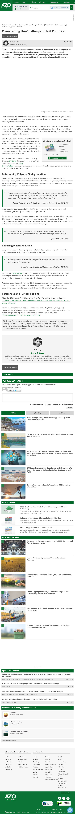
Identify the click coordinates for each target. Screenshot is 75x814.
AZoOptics (8, 764)
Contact (60, 764)
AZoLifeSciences (23, 767)
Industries (48, 769)
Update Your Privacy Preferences (17, 811)
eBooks (35, 774)
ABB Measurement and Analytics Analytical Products (22, 694)
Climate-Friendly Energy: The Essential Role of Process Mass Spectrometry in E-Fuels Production (36, 675)
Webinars (36, 767)
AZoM (6, 757)
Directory (36, 762)
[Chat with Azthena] (70, 810)
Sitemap (60, 778)
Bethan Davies (22, 44)
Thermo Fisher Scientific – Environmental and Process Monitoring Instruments (29, 679)
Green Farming (20, 25)
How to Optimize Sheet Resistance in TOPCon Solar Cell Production (29, 699)
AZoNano (8, 759)
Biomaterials (49, 25)
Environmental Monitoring (19, 731)
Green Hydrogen (50, 764)
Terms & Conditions (61, 770)
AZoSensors (21, 757)
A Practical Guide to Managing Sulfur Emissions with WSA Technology (30, 683)
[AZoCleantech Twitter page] (20, 9)
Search (60, 759)
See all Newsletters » (9, 741)
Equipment (36, 764)
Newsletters (62, 762)
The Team (48, 777)
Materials (48, 772)
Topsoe (8, 687)
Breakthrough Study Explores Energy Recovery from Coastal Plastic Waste (48, 418)
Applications (49, 767)
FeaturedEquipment (37, 413)
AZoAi (20, 762)
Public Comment (37, 405)
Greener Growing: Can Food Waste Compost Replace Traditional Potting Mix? (48, 626)
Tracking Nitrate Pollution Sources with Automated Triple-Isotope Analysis (32, 691)
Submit (69, 408)
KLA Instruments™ (11, 702)
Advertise (61, 767)
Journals (35, 777)
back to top (65, 793)
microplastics (18, 273)
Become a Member (51, 780)
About (60, 757)
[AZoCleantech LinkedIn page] (15, 9)
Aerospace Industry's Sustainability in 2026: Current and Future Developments (50, 542)
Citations (8, 374)
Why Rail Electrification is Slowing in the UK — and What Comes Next (49, 609)
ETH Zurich (13, 161)
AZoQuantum (22, 759)
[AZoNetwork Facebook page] (18, 9)
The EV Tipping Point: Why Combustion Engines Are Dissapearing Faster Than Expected (48, 592)
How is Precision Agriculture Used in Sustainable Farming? (46, 559)
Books (35, 772)
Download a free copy (57, 158)
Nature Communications (12, 164)
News (11, 25)
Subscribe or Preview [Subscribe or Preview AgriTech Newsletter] (17, 714)
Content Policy (62, 781)
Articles (35, 759)
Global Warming (60, 25)
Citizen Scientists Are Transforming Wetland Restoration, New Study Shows (50, 435)
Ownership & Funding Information (62, 785)
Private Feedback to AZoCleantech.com (60, 405)
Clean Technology (16, 722)
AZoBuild (8, 767)
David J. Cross (37, 353)
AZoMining (8, 769)
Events (47, 759)
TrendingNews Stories (13, 413)
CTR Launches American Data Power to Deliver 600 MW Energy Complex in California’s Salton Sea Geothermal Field (49, 470)
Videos (47, 757)
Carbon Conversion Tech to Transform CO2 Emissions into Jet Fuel (49, 486)
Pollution (41, 25)
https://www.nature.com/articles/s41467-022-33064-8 (21, 315)
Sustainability (6, 27)
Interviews (48, 762)
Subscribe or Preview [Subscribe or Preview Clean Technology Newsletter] (17, 724)
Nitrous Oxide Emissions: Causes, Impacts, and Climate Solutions (49, 576)
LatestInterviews (62, 413)
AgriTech (13, 712)
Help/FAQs (48, 774)
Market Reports (38, 769)
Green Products (17, 27)
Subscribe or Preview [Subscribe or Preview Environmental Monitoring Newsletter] (17, 733)
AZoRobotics (9, 762)
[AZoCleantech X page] (68, 798)
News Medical (22, 764)
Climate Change (31, 25)
